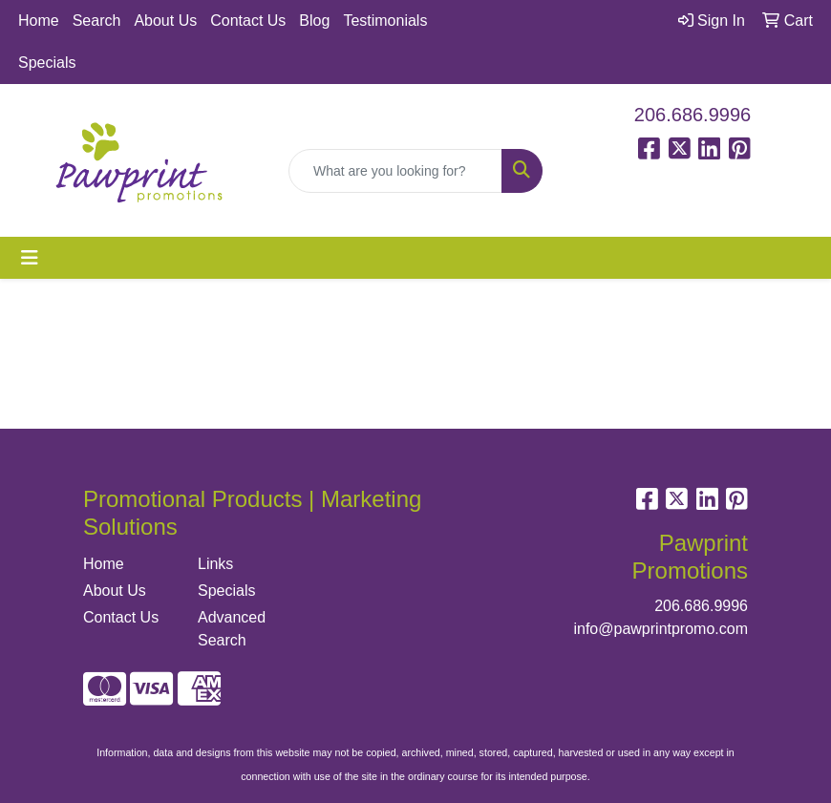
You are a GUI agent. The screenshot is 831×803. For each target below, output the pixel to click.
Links (215, 564)
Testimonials (385, 20)
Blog (314, 20)
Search (97, 20)
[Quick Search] (395, 171)
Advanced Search (232, 628)
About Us (165, 20)
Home (38, 20)
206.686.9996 (692, 114)
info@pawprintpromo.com (660, 629)
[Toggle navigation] (30, 257)
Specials (46, 62)
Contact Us (248, 20)
